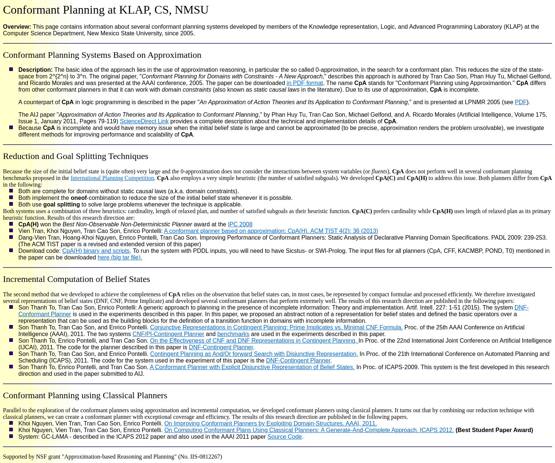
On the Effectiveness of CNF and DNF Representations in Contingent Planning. (254, 340)
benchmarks (233, 334)
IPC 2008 (240, 224)
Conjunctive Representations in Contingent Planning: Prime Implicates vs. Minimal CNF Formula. (276, 327)
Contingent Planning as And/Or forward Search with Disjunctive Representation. (254, 354)
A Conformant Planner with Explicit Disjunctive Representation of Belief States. (252, 367)
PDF (521, 102)
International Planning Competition (112, 178)
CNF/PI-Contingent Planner (168, 334)
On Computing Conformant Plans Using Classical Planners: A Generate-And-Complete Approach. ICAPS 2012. (309, 430)
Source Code (285, 437)
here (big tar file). (120, 257)
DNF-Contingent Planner (221, 347)
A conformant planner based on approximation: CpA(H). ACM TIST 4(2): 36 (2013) (271, 231)
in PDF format (305, 83)
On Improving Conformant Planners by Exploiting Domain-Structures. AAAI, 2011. (270, 423)
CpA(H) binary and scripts (96, 251)
